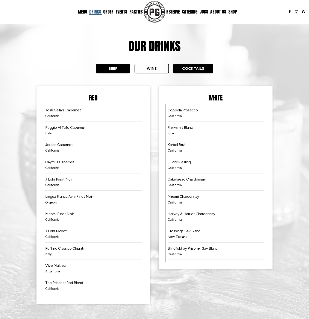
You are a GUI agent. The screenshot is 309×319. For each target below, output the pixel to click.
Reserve (173, 12)
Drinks (95, 12)
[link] (154, 12)
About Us (218, 12)
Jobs (204, 12)
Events (121, 12)
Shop (232, 12)
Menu (82, 12)
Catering (189, 12)
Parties (136, 12)
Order (108, 12)
